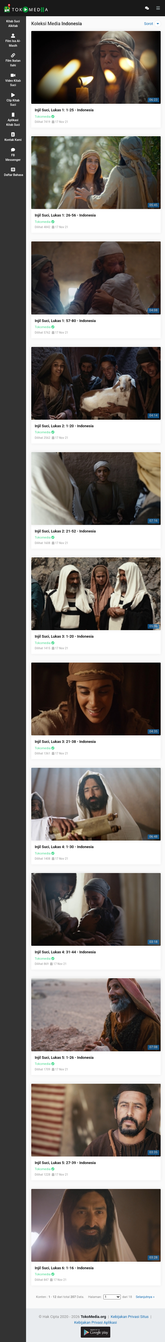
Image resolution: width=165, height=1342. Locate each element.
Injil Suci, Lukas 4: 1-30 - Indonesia (64, 847)
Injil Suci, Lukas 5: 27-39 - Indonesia (65, 1163)
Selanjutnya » (145, 1297)
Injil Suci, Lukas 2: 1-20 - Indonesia (64, 426)
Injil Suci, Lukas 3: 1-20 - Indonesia (64, 636)
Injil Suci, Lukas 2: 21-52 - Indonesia (65, 531)
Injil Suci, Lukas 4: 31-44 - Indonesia (65, 952)
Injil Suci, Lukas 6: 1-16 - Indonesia (64, 1268)
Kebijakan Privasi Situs (130, 1316)
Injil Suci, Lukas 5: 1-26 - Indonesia (64, 1057)
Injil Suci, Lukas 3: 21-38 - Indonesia (65, 741)
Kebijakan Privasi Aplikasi (95, 1322)
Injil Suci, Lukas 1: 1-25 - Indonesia (64, 110)
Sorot (152, 24)
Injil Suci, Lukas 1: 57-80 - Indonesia (65, 321)
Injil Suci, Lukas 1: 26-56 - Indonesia (65, 215)
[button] (13, 172)
